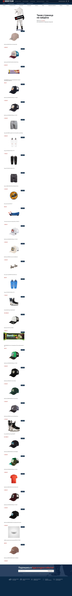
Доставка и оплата (18, 1)
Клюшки (4, 5)
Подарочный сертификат (40, 1)
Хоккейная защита (11, 3)
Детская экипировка (20, 3)
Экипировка (21, 5)
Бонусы (47, 1)
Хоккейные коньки (12, 5)
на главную (43, 20)
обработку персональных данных (44, 573)
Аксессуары (29, 5)
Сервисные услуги (30, 3)
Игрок (4, 3)
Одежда (36, 5)
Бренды (61, 5)
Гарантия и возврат (25, 1)
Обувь (43, 5)
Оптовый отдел (32, 1)
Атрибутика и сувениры (52, 5)
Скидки (68, 5)
